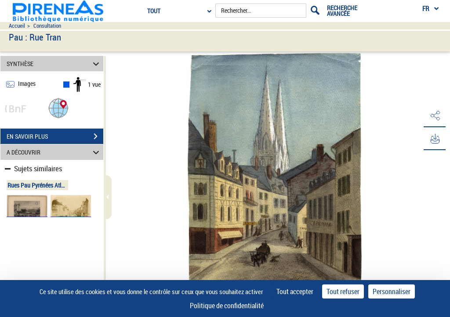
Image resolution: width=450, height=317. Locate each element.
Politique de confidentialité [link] (227, 305)
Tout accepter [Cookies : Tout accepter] (294, 291)
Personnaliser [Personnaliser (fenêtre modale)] (391, 291)
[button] (58, 107)
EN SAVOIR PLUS (55, 136)
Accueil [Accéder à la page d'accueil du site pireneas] (17, 25)
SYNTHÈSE (54, 63)
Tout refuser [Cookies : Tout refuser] (343, 291)
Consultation (47, 25)
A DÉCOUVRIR (54, 152)
